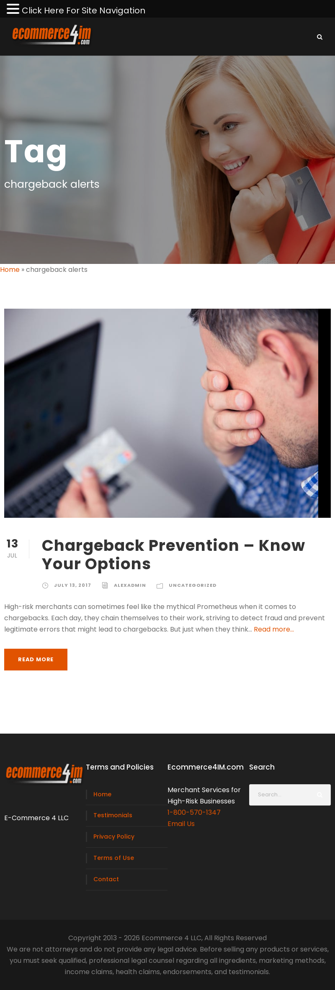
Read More (36, 659)
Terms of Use (113, 858)
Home (10, 269)
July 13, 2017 (72, 585)
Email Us (181, 824)
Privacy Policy (113, 836)
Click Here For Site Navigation (83, 10)
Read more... (274, 629)
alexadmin (130, 585)
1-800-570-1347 (194, 812)
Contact (106, 879)
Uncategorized (192, 585)
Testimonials (112, 815)
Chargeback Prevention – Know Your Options (173, 555)
